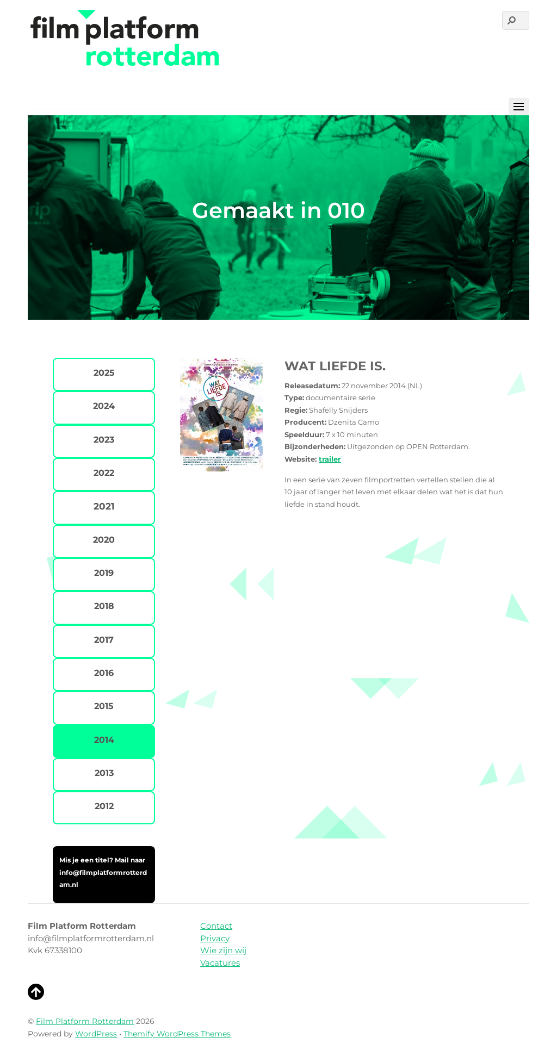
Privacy (215, 938)
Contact (216, 926)
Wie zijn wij (223, 950)
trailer (330, 459)
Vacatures (220, 963)
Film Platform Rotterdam (85, 1021)
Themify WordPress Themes (177, 1033)
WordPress (96, 1033)
